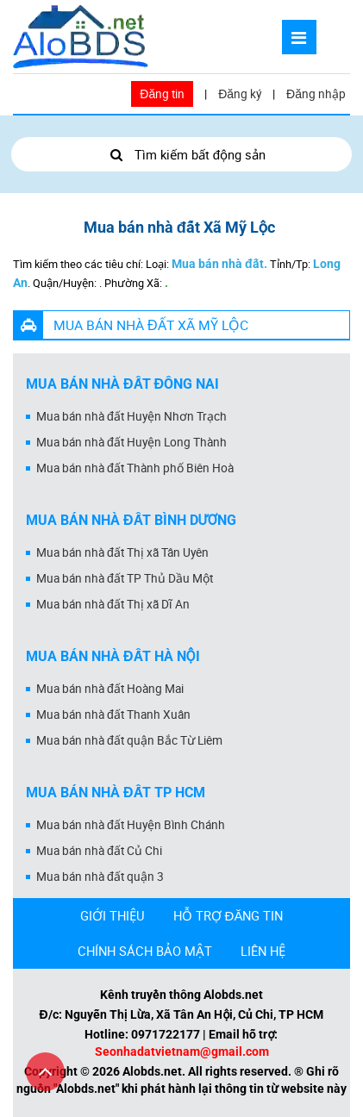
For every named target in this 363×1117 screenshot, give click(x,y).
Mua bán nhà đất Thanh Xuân (113, 714)
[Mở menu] (299, 37)
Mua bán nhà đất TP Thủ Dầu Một (124, 578)
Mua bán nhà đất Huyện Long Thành (131, 442)
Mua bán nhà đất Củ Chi (99, 850)
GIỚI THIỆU (112, 915)
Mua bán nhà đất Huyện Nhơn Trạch (131, 416)
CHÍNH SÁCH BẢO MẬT (145, 950)
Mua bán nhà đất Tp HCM (115, 792)
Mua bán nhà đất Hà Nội (113, 656)
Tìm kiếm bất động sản (181, 154)
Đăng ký (239, 94)
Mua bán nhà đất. (219, 264)
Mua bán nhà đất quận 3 (100, 876)
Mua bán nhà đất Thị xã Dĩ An (113, 604)
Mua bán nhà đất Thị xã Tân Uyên (122, 552)
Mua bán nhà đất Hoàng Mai (110, 688)
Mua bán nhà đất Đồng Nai (122, 384)
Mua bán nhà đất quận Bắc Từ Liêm (129, 740)
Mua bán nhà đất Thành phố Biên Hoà (135, 468)
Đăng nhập (316, 94)
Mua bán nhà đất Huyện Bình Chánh (130, 825)
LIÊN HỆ (263, 950)
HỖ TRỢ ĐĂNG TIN (228, 915)
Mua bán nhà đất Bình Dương (131, 520)
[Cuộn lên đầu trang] (45, 1071)
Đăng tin (162, 94)
